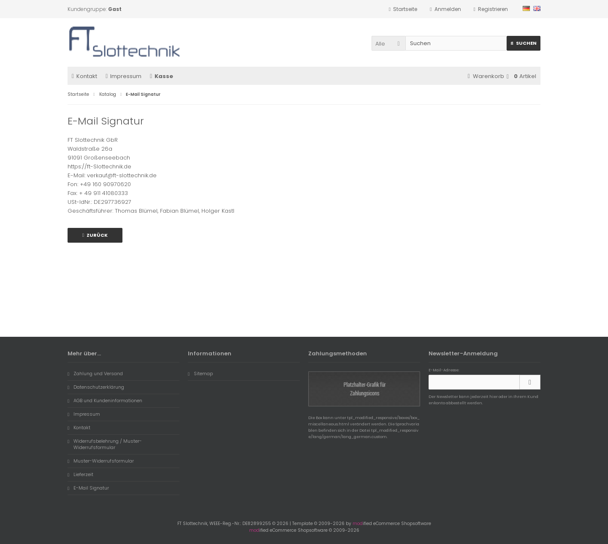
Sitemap (200, 373)
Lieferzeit (80, 474)
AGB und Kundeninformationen (105, 400)
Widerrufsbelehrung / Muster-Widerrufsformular (105, 444)
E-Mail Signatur (88, 487)
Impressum (123, 76)
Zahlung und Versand (95, 373)
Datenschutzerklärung (96, 387)
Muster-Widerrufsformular (101, 460)
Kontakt (84, 76)
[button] (388, 43)
